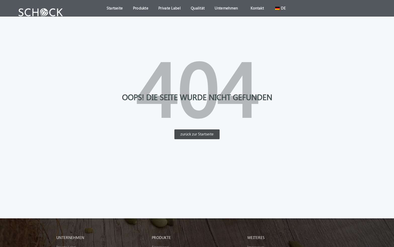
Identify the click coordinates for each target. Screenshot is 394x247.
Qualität (198, 8)
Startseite (115, 8)
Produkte (140, 8)
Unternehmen (227, 8)
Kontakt (257, 8)
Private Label (169, 8)
